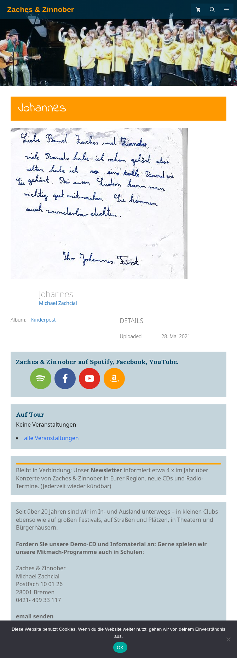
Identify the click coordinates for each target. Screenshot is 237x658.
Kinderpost (43, 319)
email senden (35, 616)
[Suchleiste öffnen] (212, 10)
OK (120, 647)
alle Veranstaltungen (51, 438)
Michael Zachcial (58, 303)
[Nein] (228, 639)
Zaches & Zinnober (40, 9)
